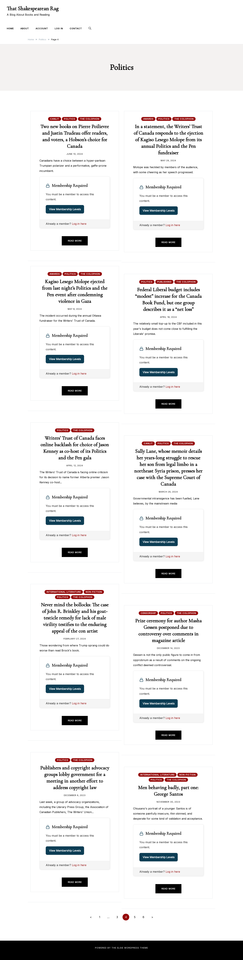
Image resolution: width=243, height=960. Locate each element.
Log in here (79, 223)
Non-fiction (94, 592)
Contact (76, 28)
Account (42, 28)
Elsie (120, 947)
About (24, 28)
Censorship (148, 613)
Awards (148, 118)
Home (10, 28)
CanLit (54, 118)
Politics (69, 118)
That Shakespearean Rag (33, 8)
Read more (75, 240)
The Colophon (89, 118)
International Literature (64, 592)
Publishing (164, 281)
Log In (59, 28)
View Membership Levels (65, 209)
